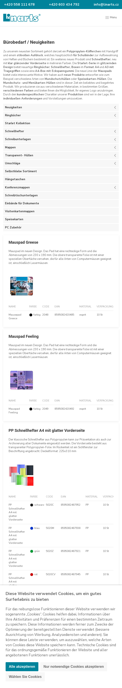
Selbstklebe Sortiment (21, 171)
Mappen (10, 147)
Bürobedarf (14, 42)
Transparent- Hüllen (19, 155)
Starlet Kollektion (17, 123)
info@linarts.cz (106, 4)
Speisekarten (14, 219)
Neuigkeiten (42, 42)
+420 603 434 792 (64, 4)
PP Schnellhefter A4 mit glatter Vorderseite (47, 430)
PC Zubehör (13, 227)
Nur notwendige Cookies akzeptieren (74, 666)
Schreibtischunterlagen (21, 195)
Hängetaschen (15, 179)
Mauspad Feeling (24, 336)
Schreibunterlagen (18, 139)
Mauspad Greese (23, 242)
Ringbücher (13, 115)
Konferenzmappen (17, 187)
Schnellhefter (14, 131)
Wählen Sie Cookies (25, 677)
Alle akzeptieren (22, 666)
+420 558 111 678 (19, 4)
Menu (111, 17)
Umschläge (12, 163)
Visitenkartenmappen (19, 211)
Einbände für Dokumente (22, 203)
